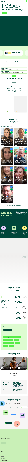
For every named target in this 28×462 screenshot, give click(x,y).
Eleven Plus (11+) (17, 337)
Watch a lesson (14, 81)
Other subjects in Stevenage (7, 329)
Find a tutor (24, 257)
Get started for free (14, 407)
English (11, 340)
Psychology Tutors (6, 126)
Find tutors (2, 126)
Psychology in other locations (17, 329)
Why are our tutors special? (4, 307)
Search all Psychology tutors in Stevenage (14, 205)
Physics (16, 340)
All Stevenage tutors (8, 337)
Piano (5, 340)
